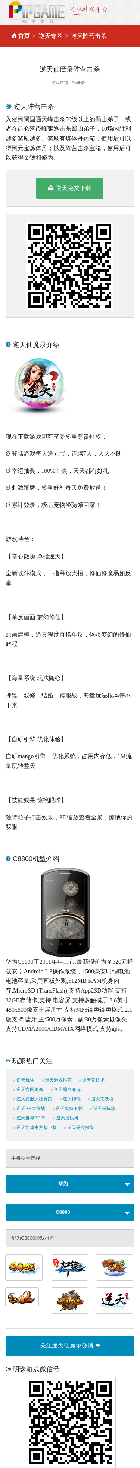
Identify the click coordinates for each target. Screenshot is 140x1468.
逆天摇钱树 (65, 1118)
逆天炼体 (23, 1080)
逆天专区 (50, 36)
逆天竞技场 (92, 1080)
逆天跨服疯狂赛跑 (32, 1098)
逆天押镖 (70, 1098)
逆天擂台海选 (66, 1089)
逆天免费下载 (69, 188)
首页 (24, 36)
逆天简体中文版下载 (35, 1127)
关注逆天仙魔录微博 (70, 1345)
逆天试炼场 (102, 1108)
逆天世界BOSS (29, 1118)
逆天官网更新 (28, 1089)
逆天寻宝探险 (79, 1127)
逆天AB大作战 (29, 1108)
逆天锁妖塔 (100, 1098)
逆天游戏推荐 (57, 1080)
